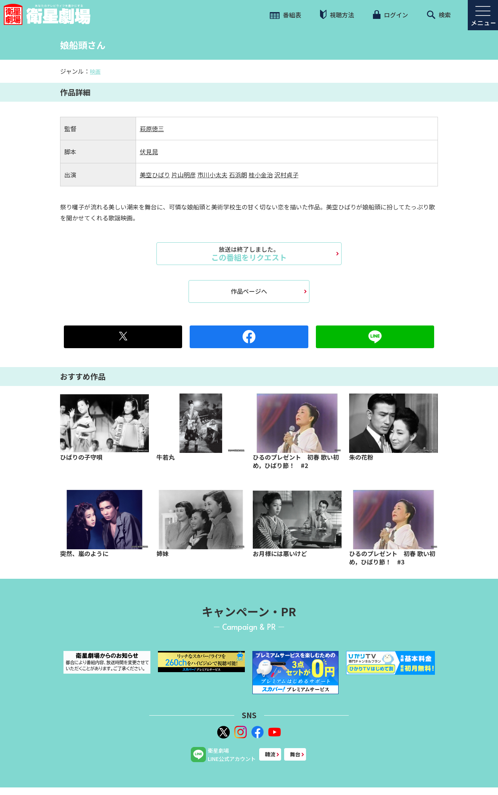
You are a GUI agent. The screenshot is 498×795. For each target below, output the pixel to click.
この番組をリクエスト (249, 254)
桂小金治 (261, 174)
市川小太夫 (212, 174)
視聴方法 (337, 14)
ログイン (390, 14)
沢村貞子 (286, 174)
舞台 (295, 754)
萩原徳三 (152, 128)
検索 (439, 14)
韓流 (270, 754)
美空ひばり (155, 174)
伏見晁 (149, 151)
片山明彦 (184, 174)
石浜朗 (238, 174)
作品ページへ (249, 291)
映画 (95, 71)
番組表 (285, 14)
